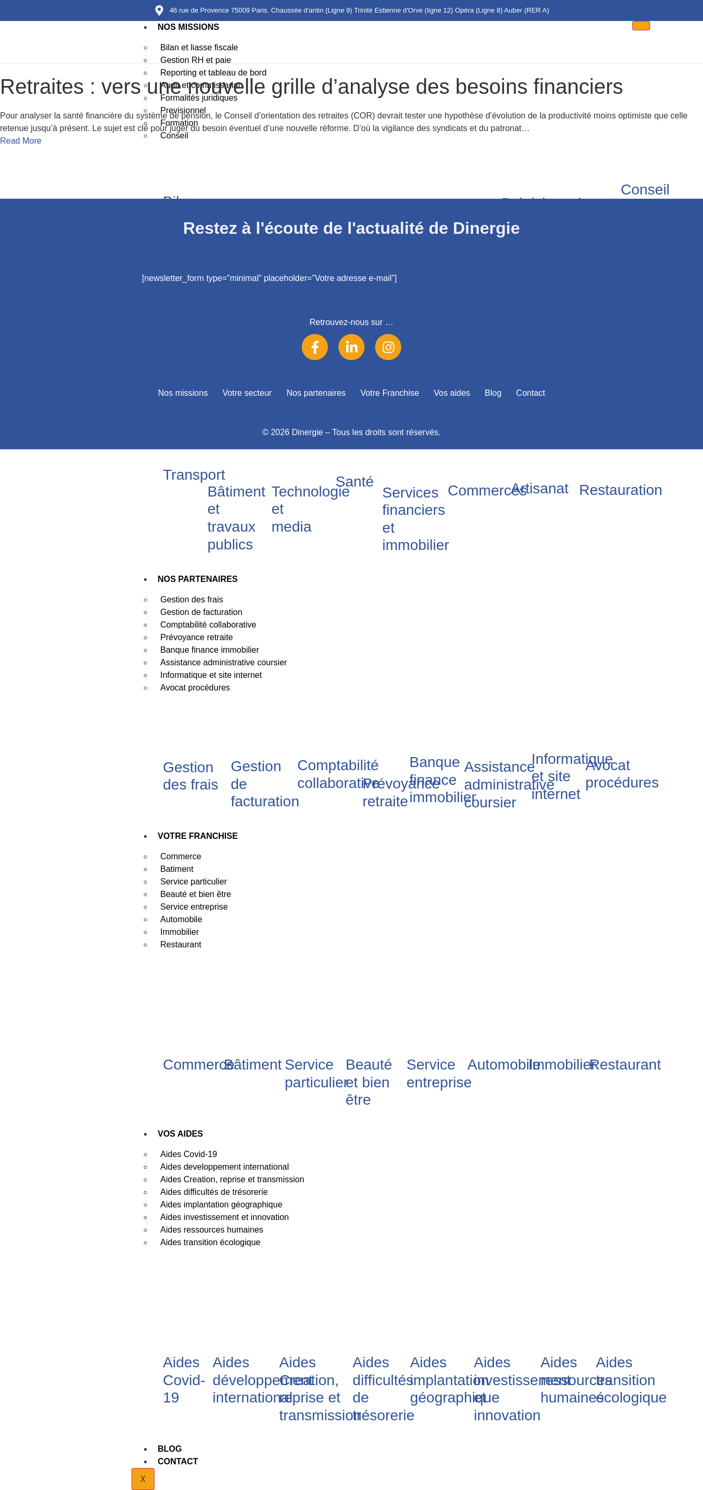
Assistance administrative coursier (509, 784)
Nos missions (188, 27)
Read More (20, 140)
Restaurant (180, 944)
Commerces (487, 490)
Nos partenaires (198, 579)
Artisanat (540, 488)
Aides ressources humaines (576, 1380)
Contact (178, 1461)
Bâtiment (253, 1064)
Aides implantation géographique (455, 1380)
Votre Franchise (198, 836)
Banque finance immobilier (443, 779)
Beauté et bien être (369, 1082)
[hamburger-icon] (641, 25)
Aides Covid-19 (184, 1380)
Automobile (504, 1064)
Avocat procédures (195, 687)
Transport (194, 475)
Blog (170, 1448)
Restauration (621, 490)
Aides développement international (263, 1380)
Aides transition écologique (210, 1242)
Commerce (199, 1064)
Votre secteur (247, 392)
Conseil (645, 189)
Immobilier (562, 1064)
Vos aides (180, 1133)
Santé (354, 481)
